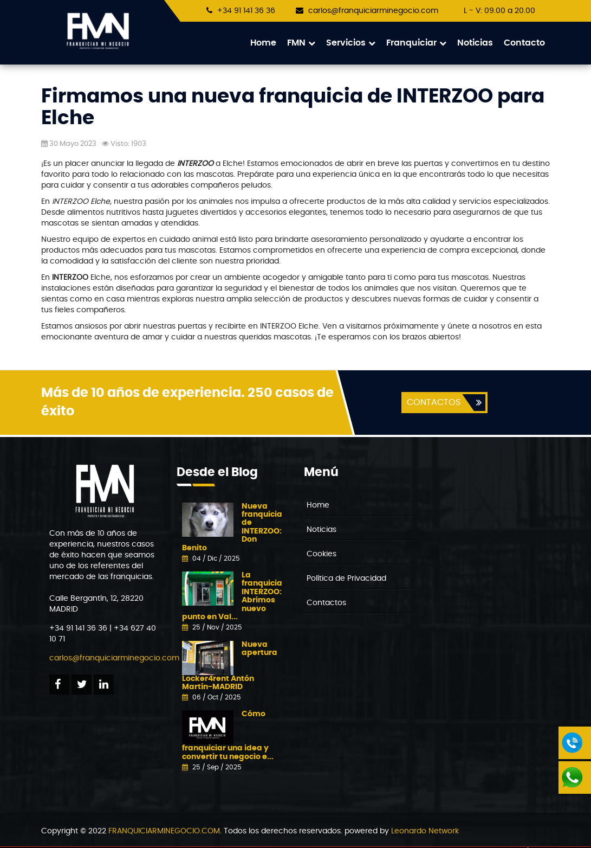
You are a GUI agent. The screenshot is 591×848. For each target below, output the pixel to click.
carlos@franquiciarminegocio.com (373, 11)
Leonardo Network (425, 832)
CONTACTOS (433, 403)
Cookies (321, 554)
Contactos (326, 603)
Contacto (524, 42)
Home (263, 42)
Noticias (475, 42)
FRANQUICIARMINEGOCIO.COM (164, 832)
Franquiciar (416, 43)
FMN (301, 43)
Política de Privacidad (346, 579)
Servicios (350, 43)
